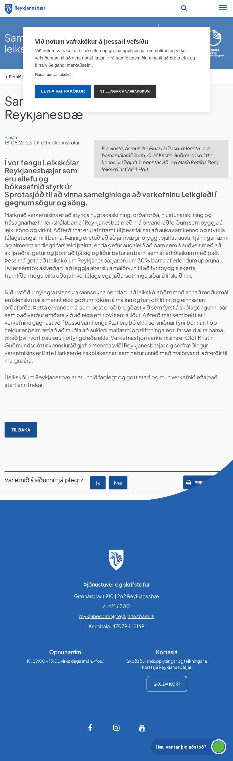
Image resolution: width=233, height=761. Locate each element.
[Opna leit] (184, 8)
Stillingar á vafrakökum (125, 91)
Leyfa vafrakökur (63, 91)
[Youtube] (142, 727)
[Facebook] (90, 727)
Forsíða (16, 76)
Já (97, 482)
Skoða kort (167, 684)
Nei (118, 482)
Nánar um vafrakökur (53, 74)
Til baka (21, 429)
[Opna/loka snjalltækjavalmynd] (223, 8)
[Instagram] (116, 727)
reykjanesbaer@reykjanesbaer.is (116, 616)
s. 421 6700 (116, 606)
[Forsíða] (25, 8)
